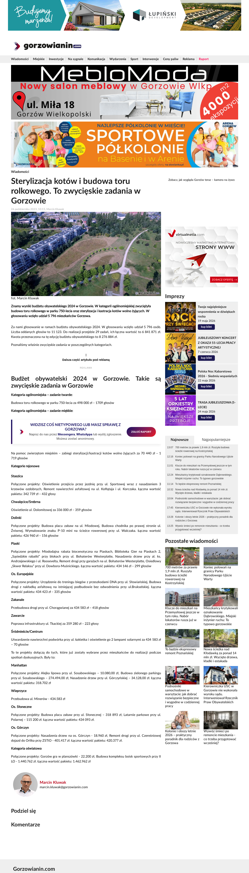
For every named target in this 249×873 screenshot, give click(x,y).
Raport (204, 59)
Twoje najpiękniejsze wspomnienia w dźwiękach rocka (216, 311)
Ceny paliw (170, 59)
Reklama (189, 59)
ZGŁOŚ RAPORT (141, 431)
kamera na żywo (224, 180)
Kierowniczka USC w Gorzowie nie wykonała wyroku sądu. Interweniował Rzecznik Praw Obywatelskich (203, 509)
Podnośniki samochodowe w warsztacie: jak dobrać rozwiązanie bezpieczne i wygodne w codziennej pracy (204, 500)
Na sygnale (75, 59)
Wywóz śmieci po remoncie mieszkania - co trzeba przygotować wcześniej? (202, 527)
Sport (134, 59)
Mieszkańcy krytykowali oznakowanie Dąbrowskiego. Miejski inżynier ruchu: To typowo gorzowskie (203, 476)
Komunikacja (96, 59)
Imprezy (175, 296)
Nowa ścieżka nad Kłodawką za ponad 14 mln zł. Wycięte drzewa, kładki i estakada (201, 491)
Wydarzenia (117, 59)
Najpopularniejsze (216, 440)
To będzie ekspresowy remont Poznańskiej (198, 484)
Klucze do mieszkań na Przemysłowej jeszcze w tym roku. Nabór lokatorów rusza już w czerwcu (203, 467)
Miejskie (39, 59)
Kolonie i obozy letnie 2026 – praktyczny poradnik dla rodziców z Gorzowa (204, 518)
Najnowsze (180, 440)
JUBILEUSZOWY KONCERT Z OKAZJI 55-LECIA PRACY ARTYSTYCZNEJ (217, 342)
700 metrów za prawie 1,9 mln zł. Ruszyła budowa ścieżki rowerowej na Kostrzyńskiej (202, 449)
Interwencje (151, 59)
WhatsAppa (84, 434)
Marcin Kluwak (53, 783)
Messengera (66, 434)
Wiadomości (20, 59)
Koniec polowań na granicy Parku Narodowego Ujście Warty (204, 458)
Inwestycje (56, 59)
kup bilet (206, 326)
